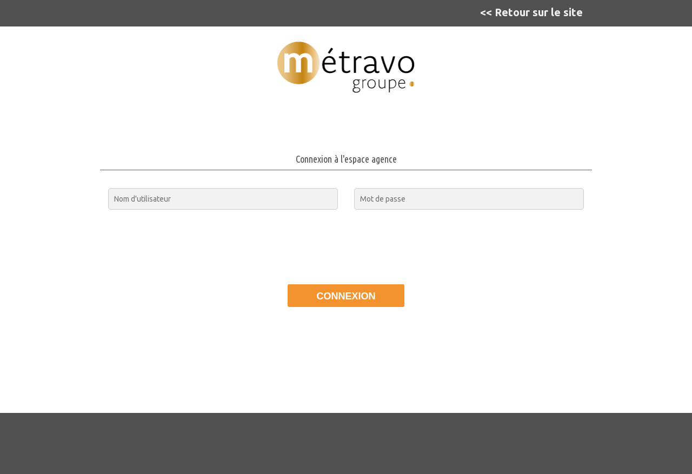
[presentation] (346, 247)
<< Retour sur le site (531, 12)
